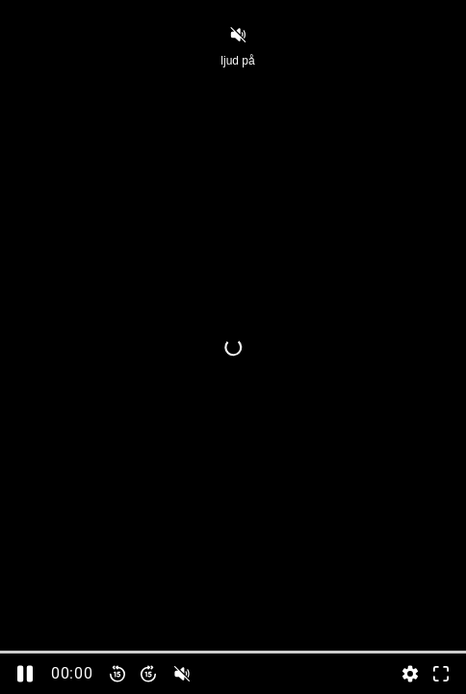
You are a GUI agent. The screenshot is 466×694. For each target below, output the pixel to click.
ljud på (237, 45)
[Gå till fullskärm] (440, 673)
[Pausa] (25, 673)
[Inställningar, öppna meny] (410, 673)
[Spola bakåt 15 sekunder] (117, 673)
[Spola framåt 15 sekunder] (148, 673)
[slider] (233, 652)
